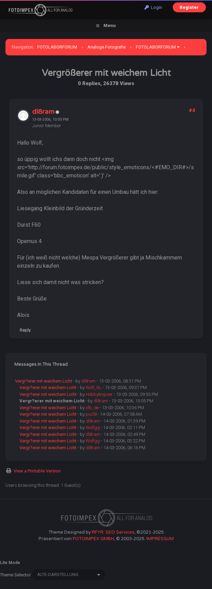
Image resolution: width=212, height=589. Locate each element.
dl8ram (43, 112)
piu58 (91, 414)
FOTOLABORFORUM (57, 47)
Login (153, 7)
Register (189, 7)
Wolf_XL (93, 387)
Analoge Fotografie (106, 47)
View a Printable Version (37, 470)
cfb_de (92, 407)
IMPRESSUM (160, 538)
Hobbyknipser (99, 394)
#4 (192, 110)
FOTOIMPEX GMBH (93, 538)
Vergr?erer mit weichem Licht (43, 381)
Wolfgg (93, 427)
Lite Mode (10, 562)
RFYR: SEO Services (113, 532)
